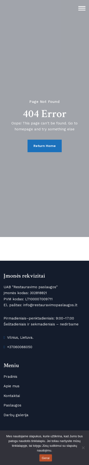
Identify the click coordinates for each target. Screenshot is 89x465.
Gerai (46, 458)
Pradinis (10, 376)
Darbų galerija (16, 415)
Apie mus (11, 386)
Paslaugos (12, 405)
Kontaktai (12, 396)
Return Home (44, 146)
